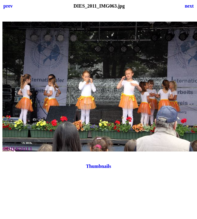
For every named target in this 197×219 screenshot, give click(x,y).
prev (8, 6)
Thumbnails (98, 166)
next (189, 6)
